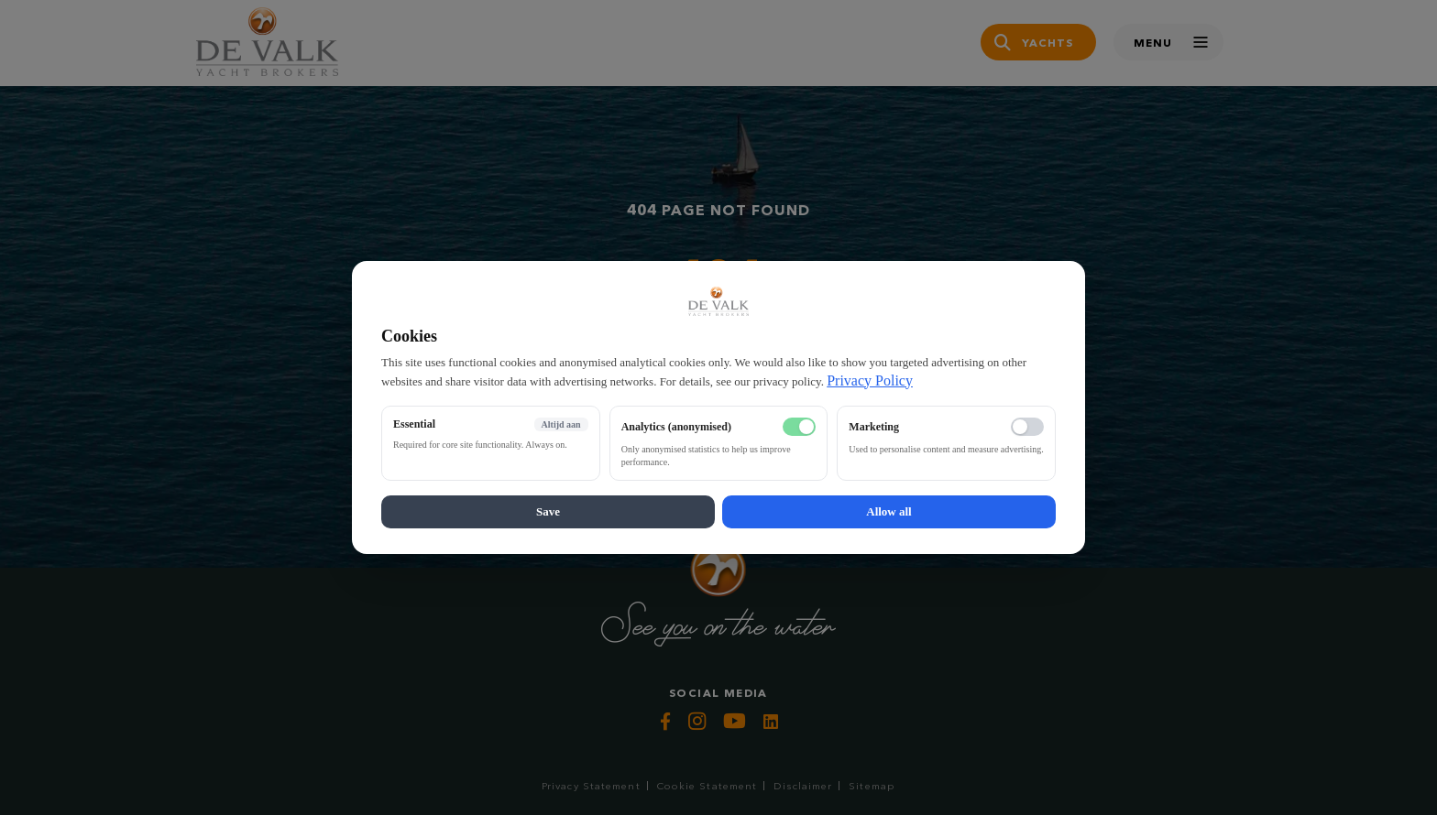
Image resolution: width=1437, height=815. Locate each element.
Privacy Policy (870, 380)
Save (548, 511)
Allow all (888, 511)
